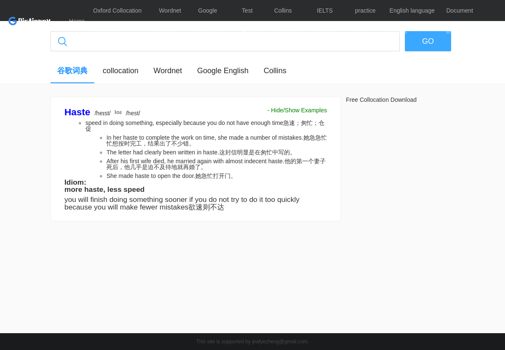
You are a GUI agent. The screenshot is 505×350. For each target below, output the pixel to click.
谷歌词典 (72, 70)
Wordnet (168, 70)
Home (77, 21)
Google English (222, 70)
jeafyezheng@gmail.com (280, 342)
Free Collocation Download (381, 99)
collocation (120, 70)
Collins (274, 70)
